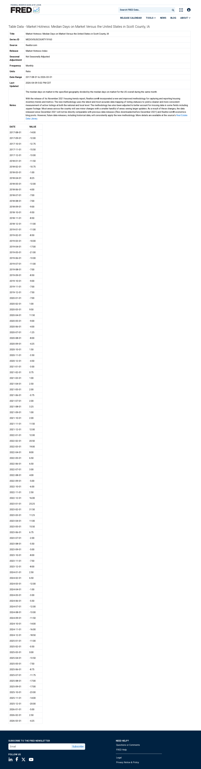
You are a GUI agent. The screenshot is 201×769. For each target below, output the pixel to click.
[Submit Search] (173, 10)
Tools (151, 18)
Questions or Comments (128, 745)
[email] (40, 747)
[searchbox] (145, 10)
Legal (119, 757)
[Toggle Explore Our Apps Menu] (181, 10)
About (185, 18)
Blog (173, 18)
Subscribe (78, 746)
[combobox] (144, 10)
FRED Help (121, 749)
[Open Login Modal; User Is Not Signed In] (189, 10)
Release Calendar (131, 18)
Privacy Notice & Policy (127, 762)
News (163, 18)
